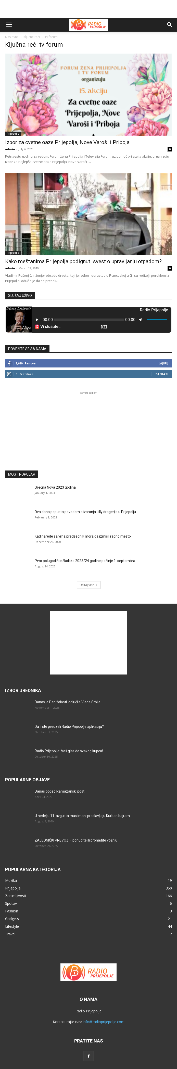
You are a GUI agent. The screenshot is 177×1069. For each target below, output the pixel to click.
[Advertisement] (88, 9)
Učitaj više (89, 585)
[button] (9, 25)
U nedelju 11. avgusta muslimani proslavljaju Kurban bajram (82, 816)
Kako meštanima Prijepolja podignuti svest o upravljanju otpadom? (83, 261)
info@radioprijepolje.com (103, 1021)
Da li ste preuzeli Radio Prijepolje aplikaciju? (69, 726)
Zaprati (161, 374)
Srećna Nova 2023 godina (55, 487)
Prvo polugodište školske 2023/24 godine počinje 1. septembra (85, 561)
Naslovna (12, 37)
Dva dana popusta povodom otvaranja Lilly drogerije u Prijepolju (85, 512)
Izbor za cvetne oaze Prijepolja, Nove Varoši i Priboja (67, 142)
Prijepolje (13, 133)
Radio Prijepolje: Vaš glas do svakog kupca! (69, 751)
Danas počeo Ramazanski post (59, 791)
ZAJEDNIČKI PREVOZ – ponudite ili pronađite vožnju (76, 840)
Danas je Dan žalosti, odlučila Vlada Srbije (67, 702)
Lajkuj (163, 363)
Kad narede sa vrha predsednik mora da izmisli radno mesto (83, 536)
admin (10, 149)
